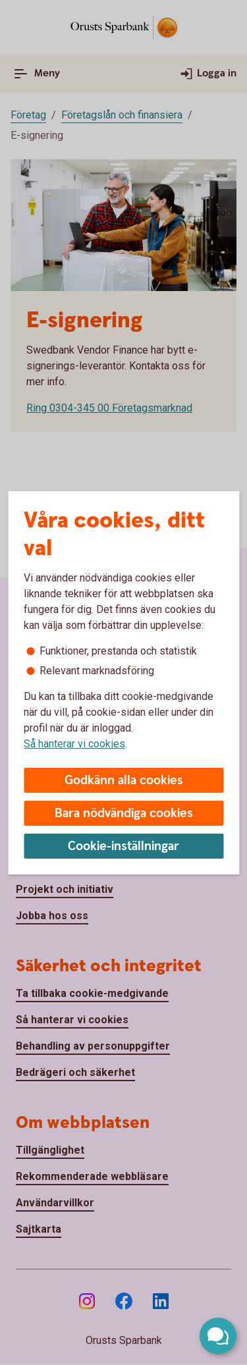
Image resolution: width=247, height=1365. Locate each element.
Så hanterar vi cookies (74, 743)
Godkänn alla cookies (124, 780)
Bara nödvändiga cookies (124, 813)
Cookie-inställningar (123, 846)
